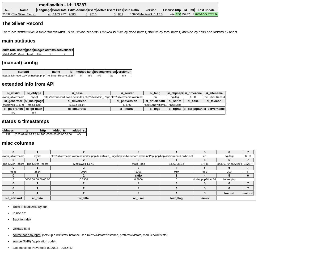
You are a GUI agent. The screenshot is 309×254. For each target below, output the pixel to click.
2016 (93, 14)
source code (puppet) (27, 235)
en (49, 14)
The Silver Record (24, 14)
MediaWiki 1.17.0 (151, 14)
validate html (21, 228)
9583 (72, 14)
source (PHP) (22, 241)
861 (120, 14)
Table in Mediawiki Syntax (30, 206)
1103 (56, 14)
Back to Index (22, 219)
